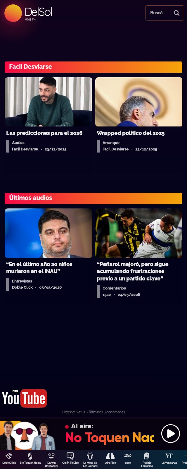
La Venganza (169, 462)
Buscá (156, 13)
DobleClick (9, 462)
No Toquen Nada (30, 462)
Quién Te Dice (70, 462)
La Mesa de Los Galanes (90, 464)
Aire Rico (110, 462)
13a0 (128, 462)
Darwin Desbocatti (51, 464)
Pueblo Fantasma (147, 464)
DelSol (38, 11)
